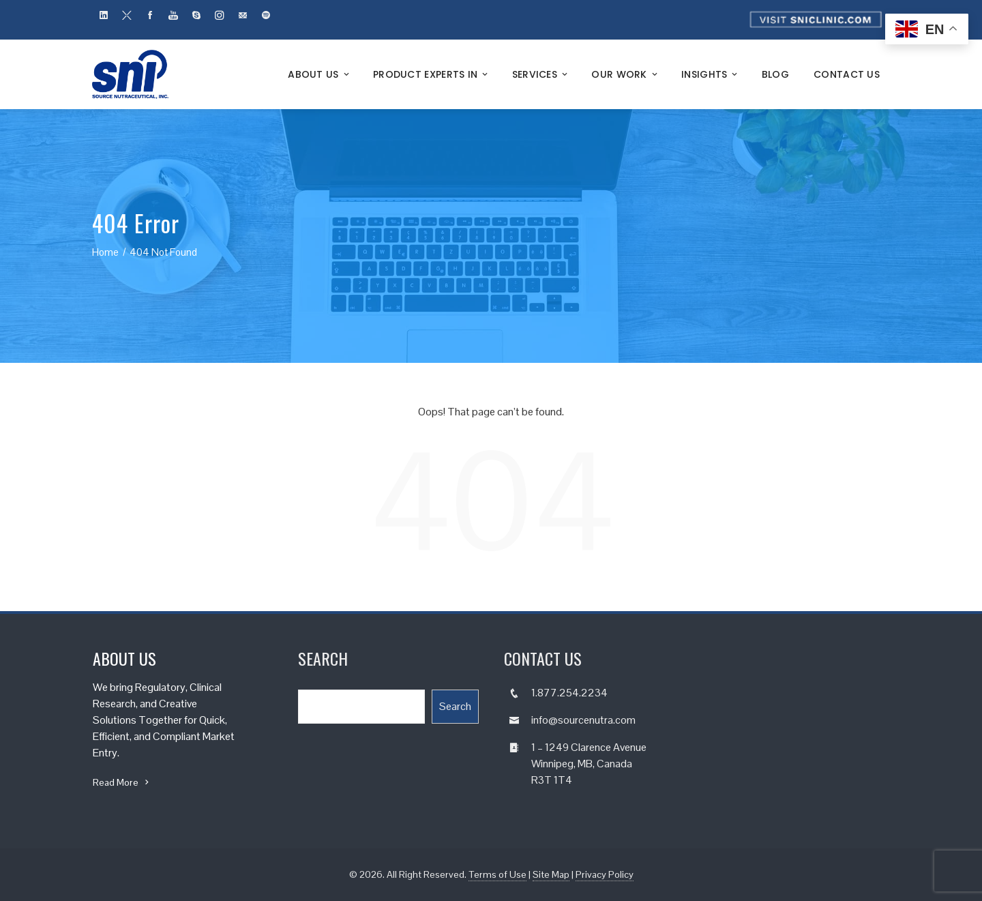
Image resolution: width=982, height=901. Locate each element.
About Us (319, 74)
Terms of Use (497, 874)
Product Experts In (431, 74)
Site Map (551, 874)
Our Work (625, 74)
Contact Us (847, 74)
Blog (775, 74)
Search (455, 706)
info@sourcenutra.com (583, 720)
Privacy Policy (605, 874)
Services (541, 74)
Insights (710, 74)
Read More (122, 782)
